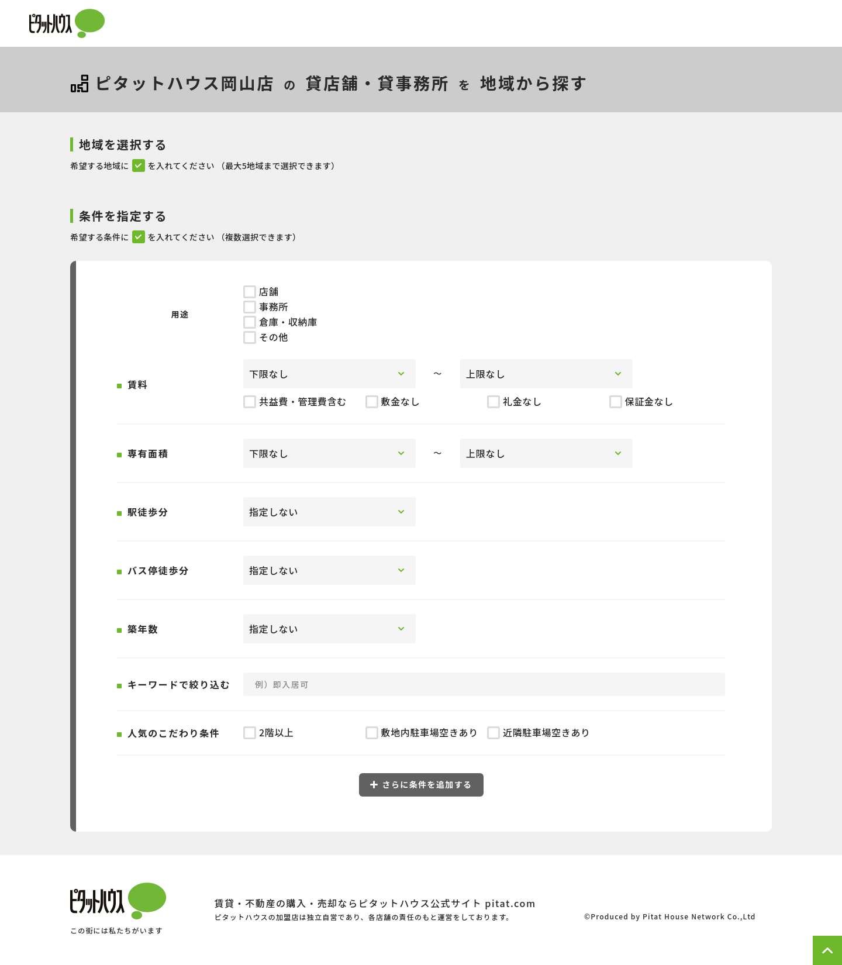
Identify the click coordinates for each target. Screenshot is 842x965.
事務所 (265, 306)
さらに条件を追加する (421, 784)
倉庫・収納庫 (280, 322)
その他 (265, 337)
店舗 (260, 291)
